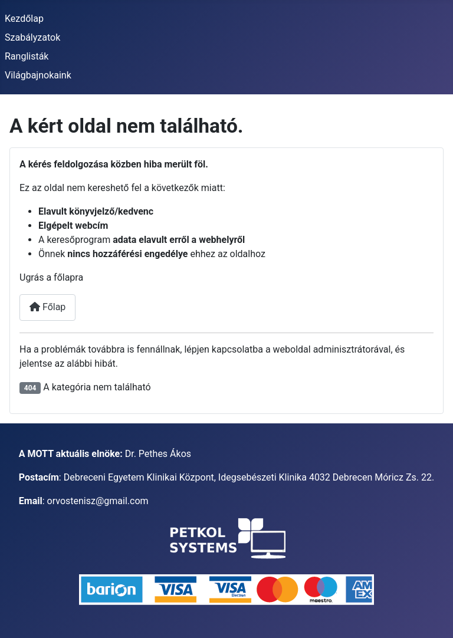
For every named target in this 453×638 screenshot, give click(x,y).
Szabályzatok (32, 37)
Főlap (47, 307)
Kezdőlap (24, 18)
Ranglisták (26, 56)
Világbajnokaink (38, 75)
